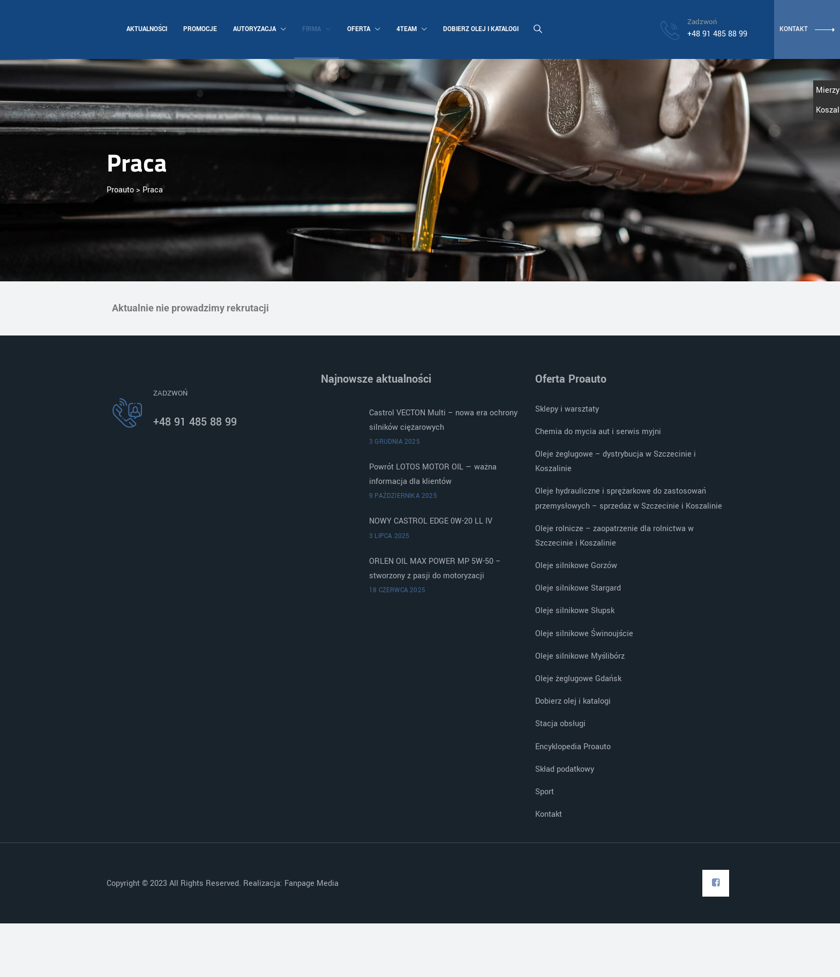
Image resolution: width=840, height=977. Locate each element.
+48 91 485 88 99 (195, 422)
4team (410, 29)
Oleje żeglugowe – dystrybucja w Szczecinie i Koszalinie (615, 461)
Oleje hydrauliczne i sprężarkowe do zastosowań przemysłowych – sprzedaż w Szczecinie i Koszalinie (628, 498)
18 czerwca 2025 (397, 590)
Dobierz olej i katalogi (480, 29)
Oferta (362, 29)
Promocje (199, 29)
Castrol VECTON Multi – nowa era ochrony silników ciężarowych (443, 420)
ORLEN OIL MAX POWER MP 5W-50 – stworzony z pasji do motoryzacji (435, 568)
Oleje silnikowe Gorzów (576, 565)
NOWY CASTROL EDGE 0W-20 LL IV (430, 521)
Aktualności (145, 29)
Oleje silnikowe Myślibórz (580, 656)
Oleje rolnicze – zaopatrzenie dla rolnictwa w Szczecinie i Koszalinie (614, 536)
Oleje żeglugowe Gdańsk (578, 678)
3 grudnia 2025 (394, 441)
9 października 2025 (403, 496)
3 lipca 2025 (389, 536)
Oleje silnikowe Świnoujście (584, 633)
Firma (315, 29)
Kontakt (548, 814)
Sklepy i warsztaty (567, 409)
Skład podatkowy (564, 769)
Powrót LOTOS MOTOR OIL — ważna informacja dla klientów (433, 474)
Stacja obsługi (560, 723)
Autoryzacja (258, 29)
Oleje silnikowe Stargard (578, 588)
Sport (544, 791)
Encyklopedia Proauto (573, 746)
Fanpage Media (312, 883)
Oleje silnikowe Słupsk (574, 610)
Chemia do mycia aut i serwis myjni (598, 431)
